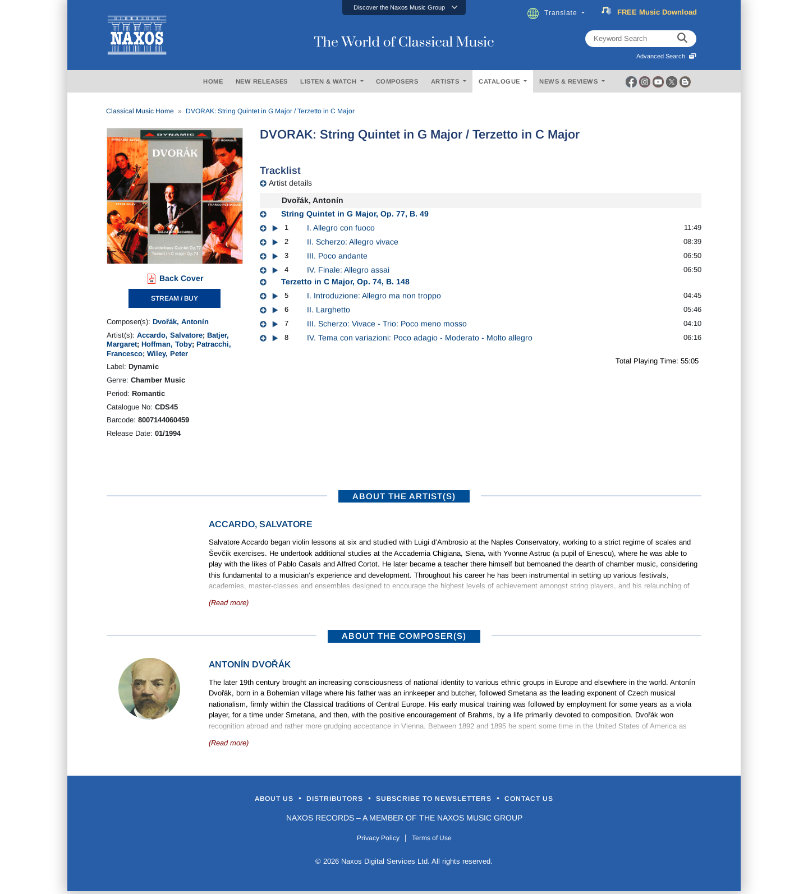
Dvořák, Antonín (181, 321)
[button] (404, 7)
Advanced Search (666, 56)
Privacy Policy (371, 839)
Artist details (290, 182)
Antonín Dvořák (250, 664)
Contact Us (577, 799)
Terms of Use (437, 839)
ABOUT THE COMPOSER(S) (404, 635)
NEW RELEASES (262, 81)
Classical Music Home (140, 111)
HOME (213, 81)
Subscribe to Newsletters (448, 799)
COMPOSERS (397, 81)
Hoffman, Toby (166, 344)
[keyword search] (682, 38)
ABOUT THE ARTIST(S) (404, 496)
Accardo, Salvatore (170, 335)
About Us (226, 799)
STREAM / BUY (174, 298)
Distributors (311, 799)
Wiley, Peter (167, 353)
